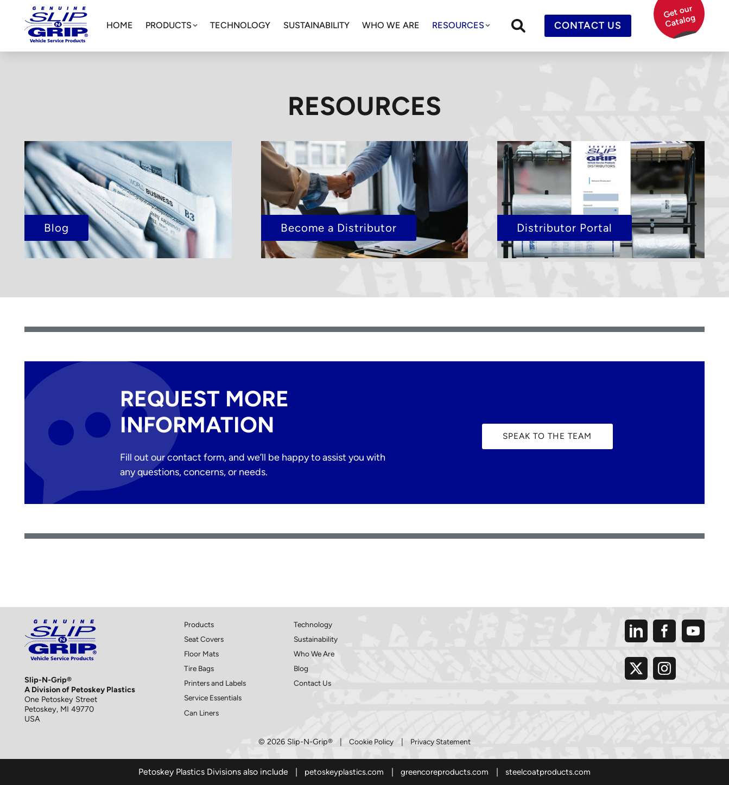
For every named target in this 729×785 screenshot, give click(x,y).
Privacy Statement (441, 741)
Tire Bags (200, 668)
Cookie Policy (369, 741)
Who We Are (391, 25)
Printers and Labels (216, 683)
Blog (301, 668)
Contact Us (588, 25)
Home (119, 25)
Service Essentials (215, 698)
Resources (458, 25)
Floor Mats (202, 654)
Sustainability (316, 25)
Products (168, 25)
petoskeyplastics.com (340, 772)
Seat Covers (205, 639)
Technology (240, 25)
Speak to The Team (547, 436)
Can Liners (202, 712)
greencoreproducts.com (444, 772)
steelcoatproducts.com (552, 772)
